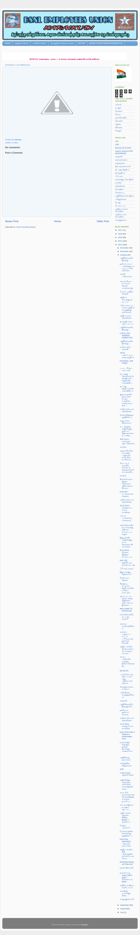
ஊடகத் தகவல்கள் (123, 166)
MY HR (81, 43)
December (124, 248)
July (122, 912)
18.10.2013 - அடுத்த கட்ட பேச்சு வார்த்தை (126, 509)
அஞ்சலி (118, 157)
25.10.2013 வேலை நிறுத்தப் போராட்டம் (126, 553)
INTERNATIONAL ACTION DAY (127, 863)
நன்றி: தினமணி (126, 868)
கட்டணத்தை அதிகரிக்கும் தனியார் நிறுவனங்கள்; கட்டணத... (127, 431)
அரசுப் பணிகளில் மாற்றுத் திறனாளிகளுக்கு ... (127, 661)
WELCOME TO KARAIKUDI (126, 610)
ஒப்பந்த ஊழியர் (122, 170)
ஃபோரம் (119, 176)
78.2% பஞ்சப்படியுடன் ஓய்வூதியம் (127, 355)
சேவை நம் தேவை (124, 579)
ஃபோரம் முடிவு (126, 569)
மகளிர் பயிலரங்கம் (126, 275)
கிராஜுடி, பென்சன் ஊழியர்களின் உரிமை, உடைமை (127, 588)
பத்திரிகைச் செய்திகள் (124, 196)
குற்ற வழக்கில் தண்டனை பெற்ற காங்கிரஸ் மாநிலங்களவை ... (126, 400)
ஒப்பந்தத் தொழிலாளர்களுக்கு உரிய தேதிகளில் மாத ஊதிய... (127, 378)
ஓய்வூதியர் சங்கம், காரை (62, 43)
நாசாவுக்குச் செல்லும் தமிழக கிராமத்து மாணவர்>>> (126, 746)
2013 (120, 245)
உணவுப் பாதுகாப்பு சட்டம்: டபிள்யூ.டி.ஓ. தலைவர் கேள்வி (126, 637)
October (123, 255)
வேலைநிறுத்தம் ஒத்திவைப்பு (127, 416)
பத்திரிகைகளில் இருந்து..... (126, 342)
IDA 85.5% (124, 671)
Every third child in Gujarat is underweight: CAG (127, 735)
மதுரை (118, 124)
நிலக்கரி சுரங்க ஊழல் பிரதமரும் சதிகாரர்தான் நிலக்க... (126, 483)
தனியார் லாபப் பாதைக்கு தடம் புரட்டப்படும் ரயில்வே (127, 267)
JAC (117, 141)
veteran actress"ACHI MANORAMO (124, 152)
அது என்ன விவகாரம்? (126, 422)
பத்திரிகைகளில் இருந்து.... (126, 328)
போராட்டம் (120, 206)
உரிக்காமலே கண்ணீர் (125, 348)
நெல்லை (119, 121)
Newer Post (11, 221)
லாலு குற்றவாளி (127, 899)
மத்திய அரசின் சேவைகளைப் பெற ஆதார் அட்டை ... (127, 650)
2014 (120, 241)
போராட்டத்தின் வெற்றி (126, 293)
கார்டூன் (15, 143)
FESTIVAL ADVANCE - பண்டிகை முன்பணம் (126, 842)
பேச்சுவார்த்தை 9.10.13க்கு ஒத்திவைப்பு (126, 833)
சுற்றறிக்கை (120, 186)
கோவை (118, 111)
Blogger (84, 925)
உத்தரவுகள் (120, 163)
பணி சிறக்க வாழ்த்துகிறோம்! (127, 695)
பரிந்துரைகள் (120, 199)
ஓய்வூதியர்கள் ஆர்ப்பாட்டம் (126, 323)
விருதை (118, 127)
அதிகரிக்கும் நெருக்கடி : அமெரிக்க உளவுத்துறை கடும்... (126, 784)
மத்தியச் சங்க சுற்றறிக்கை (126, 317)
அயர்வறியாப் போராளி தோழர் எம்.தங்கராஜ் (126, 284)
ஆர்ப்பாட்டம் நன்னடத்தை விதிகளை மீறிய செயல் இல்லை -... (126, 600)
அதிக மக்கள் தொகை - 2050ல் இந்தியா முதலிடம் (125, 817)
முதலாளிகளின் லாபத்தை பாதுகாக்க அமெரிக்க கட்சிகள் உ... (126, 455)
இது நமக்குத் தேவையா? (126, 573)
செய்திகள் (119, 189)
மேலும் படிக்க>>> (125, 826)
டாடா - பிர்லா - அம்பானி (126, 369)
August (123, 909)
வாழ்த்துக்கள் (120, 220)
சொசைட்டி (120, 193)
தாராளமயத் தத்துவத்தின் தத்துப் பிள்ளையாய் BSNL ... (126, 877)
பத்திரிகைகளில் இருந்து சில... (127, 705)
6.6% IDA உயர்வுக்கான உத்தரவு (126, 494)
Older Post (103, 221)
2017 (120, 230)
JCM (117, 145)
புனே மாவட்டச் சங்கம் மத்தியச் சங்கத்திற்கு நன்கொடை (127, 308)
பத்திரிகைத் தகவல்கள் (125, 759)
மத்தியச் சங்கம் (22, 43)
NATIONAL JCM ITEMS (126, 362)
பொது (118, 202)
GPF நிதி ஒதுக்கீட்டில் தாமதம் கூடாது (127, 562)
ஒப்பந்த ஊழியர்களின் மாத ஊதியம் (127, 388)
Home (7, 43)
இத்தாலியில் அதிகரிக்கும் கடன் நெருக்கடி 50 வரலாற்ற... (126, 542)
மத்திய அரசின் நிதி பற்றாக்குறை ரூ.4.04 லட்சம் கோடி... (127, 854)
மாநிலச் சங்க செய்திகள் (120, 216)
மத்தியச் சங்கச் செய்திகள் (121, 210)
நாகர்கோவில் (121, 118)
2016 (120, 234)
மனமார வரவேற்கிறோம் (127, 626)
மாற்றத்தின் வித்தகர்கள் (126, 764)
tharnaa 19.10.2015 (123, 148)
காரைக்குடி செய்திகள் (124, 179)
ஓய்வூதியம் (120, 173)
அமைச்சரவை (121, 160)
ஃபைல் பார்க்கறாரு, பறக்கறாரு (126, 518)
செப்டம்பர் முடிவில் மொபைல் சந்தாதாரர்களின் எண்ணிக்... (127, 467)
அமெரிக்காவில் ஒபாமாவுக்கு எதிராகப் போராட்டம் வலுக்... (127, 529)
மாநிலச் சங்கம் (39, 43)
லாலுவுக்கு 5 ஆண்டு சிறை (127, 774)
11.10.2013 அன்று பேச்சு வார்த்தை (126, 726)
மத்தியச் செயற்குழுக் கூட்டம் (126, 299)
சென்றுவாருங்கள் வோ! (126, 688)
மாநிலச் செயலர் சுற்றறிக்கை (127, 410)
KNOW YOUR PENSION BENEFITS (105, 43)
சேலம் (118, 114)
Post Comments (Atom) (26, 227)
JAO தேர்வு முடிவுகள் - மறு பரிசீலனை (127, 441)
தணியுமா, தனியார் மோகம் (124, 712)
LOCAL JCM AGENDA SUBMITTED (126, 335)
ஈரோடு (118, 105)
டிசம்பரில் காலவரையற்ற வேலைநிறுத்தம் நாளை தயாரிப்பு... (127, 796)
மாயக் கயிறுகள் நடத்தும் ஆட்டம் (126, 807)
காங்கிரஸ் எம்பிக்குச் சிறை (125, 893)
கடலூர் (118, 108)
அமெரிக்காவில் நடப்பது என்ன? (127, 617)
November (124, 251)
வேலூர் (118, 131)
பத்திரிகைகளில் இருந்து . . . (126, 259)
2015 (120, 237)
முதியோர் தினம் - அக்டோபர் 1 (127, 886)
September (125, 905)
